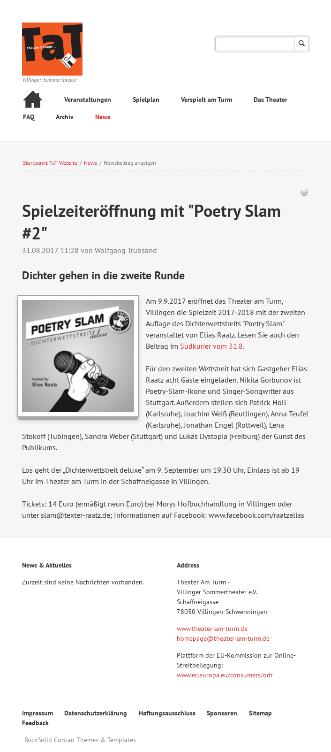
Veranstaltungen (87, 99)
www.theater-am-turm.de (212, 628)
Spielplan (146, 99)
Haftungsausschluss (167, 713)
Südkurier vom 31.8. (212, 346)
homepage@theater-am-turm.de (223, 638)
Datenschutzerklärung (95, 713)
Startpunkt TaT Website (50, 162)
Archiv (65, 117)
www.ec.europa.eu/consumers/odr (225, 675)
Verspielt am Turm (206, 99)
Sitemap (260, 713)
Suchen (301, 44)
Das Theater (270, 99)
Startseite (32, 100)
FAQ (28, 117)
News (102, 117)
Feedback (35, 723)
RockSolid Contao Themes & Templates (80, 740)
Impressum (37, 713)
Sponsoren (222, 713)
